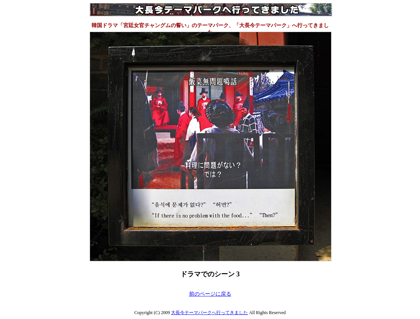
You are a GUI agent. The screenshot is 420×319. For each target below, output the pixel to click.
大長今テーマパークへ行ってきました (209, 312)
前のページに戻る (210, 294)
